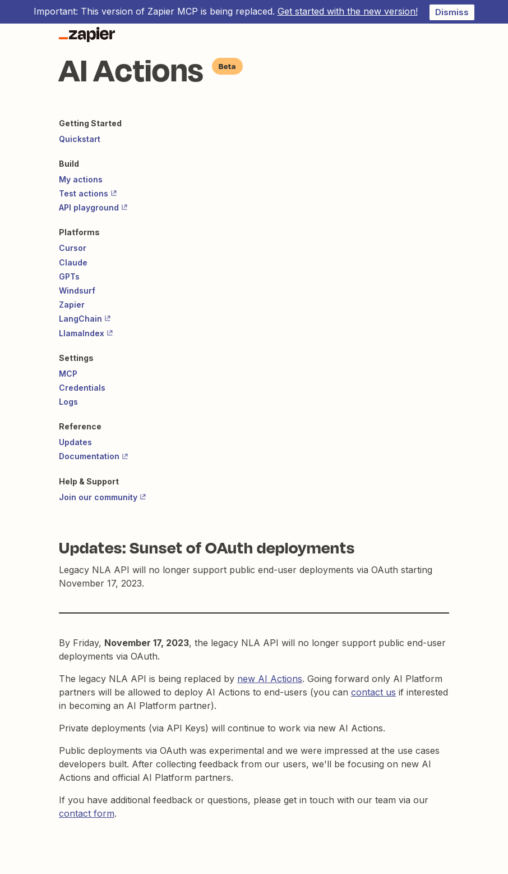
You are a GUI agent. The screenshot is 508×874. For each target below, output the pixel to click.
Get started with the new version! (348, 11)
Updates (75, 442)
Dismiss (452, 12)
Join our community (102, 497)
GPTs (69, 276)
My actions (81, 179)
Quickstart (79, 139)
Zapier (72, 304)
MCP (68, 373)
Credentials (82, 387)
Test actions (88, 193)
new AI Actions (269, 678)
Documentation (93, 456)
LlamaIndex (86, 333)
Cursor (72, 248)
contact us (373, 692)
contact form (86, 813)
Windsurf (77, 290)
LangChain (85, 318)
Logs (68, 401)
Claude (73, 262)
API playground (93, 207)
